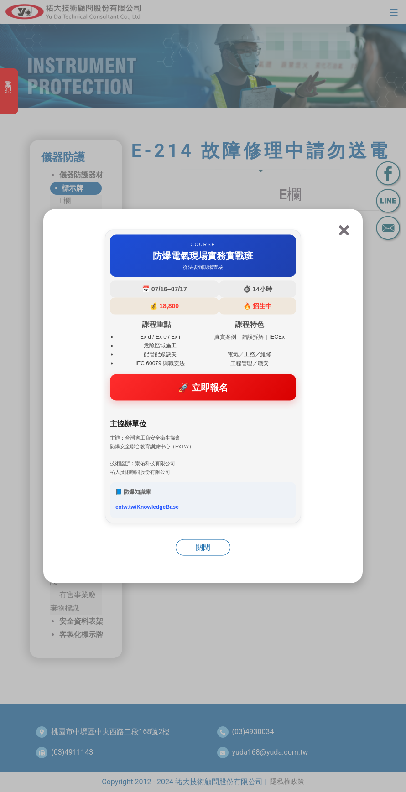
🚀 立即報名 (203, 387)
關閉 (203, 547)
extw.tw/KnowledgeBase (147, 507)
